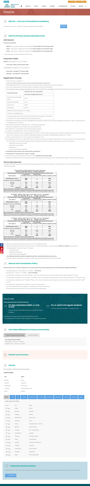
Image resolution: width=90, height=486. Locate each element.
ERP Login (72, 1)
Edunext (81, 6)
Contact (73, 6)
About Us (27, 6)
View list (64, 26)
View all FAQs (11, 475)
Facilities (52, 6)
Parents (44, 6)
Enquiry (79, 1)
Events (36, 6)
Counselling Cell (62, 6)
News (7, 1)
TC (85, 1)
